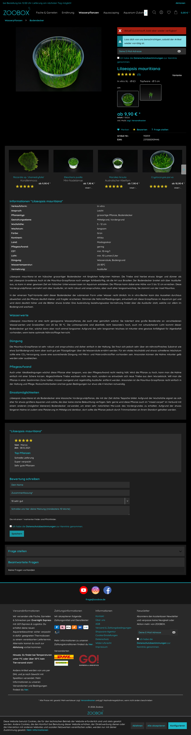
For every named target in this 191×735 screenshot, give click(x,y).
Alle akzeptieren (156, 725)
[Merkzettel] (169, 12)
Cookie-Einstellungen (107, 635)
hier (26, 689)
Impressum (102, 646)
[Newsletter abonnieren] (174, 632)
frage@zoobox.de (95, 599)
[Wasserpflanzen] (88, 12)
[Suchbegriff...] (155, 19)
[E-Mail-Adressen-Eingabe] (144, 51)
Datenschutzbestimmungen (148, 58)
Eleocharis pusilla (73, 177)
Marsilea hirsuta (117, 177)
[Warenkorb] (181, 12)
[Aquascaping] (111, 12)
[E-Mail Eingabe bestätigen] (179, 51)
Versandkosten (88, 700)
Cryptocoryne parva (162, 177)
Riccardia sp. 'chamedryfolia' (28, 177)
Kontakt (100, 616)
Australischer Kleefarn (117, 180)
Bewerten (140, 129)
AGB (98, 623)
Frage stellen (161, 129)
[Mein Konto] (161, 12)
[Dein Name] (70, 485)
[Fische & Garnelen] (47, 12)
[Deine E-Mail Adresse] (153, 632)
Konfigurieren (177, 725)
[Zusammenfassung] (70, 493)
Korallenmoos (28, 180)
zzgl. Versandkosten (136, 120)
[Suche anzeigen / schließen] (154, 12)
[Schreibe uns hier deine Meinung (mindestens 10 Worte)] (70, 510)
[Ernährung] (68, 12)
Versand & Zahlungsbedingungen (113, 627)
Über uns (100, 620)
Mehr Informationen (37, 730)
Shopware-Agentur (106, 631)
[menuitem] (161, 12)
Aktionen (180, 3)
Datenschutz (102, 639)
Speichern (17, 533)
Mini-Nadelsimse (73, 180)
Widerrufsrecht (103, 643)
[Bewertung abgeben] (70, 501)
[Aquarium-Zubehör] (134, 12)
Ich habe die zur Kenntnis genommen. (47, 526)
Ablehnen (138, 725)
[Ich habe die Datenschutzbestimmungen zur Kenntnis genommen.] (118, 58)
